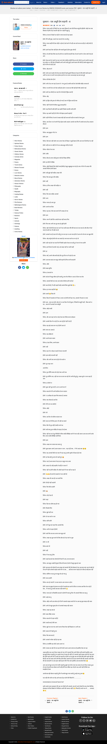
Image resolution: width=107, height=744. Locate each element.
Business (17, 215)
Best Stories (31, 717)
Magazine (17, 159)
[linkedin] (94, 720)
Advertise (70, 2)
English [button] (32, 2)
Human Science (19, 183)
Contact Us (87, 2)
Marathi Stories (65, 721)
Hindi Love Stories (24, 48)
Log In (103, 2)
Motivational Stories (20, 149)
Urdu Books (47, 737)
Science (17, 226)
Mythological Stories (20, 205)
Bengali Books (48, 730)
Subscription (78, 2)
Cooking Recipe (19, 194)
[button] (27, 2)
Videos (53, 2)
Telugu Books (48, 728)
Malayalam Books (49, 732)
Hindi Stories (65, 717)
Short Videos (31, 726)
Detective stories (19, 175)
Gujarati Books (48, 721)
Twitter (23, 68)
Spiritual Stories (19, 143)
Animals (17, 221)
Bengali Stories (65, 726)
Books (46, 2)
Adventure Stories (20, 181)
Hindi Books (48, 719)
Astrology (17, 223)
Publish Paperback (32, 728)
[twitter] (87, 720)
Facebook (24, 64)
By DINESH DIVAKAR (25, 46)
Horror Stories (19, 199)
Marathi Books (48, 723)
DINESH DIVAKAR (26, 25)
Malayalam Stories (66, 728)
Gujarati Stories (65, 719)
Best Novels (31, 719)
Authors (30, 723)
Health (16, 189)
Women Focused (19, 167)
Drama (16, 170)
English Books (48, 717)
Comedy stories (19, 157)
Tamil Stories (65, 730)
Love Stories (18, 173)
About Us (38, 2)
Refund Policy (14, 726)
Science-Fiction (19, 213)
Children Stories (19, 154)
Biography (17, 191)
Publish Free (96, 2)
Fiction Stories (19, 146)
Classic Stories (19, 151)
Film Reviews (18, 202)
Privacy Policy (14, 721)
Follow (26, 27)
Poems (16, 162)
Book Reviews (18, 207)
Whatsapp (23, 73)
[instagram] (84, 720)
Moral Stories (18, 178)
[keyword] (21, 2)
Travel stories (18, 165)
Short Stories (18, 141)
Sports (16, 218)
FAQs (12, 728)
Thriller (17, 210)
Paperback (61, 2)
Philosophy (18, 186)
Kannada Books (49, 734)
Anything (17, 229)
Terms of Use (14, 723)
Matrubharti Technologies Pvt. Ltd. (26, 742)
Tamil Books (48, 726)
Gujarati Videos (31, 721)
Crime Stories (18, 231)
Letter (16, 197)
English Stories (65, 723)
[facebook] (80, 720)
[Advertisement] (23, 283)
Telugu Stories (65, 732)
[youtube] (90, 720)
